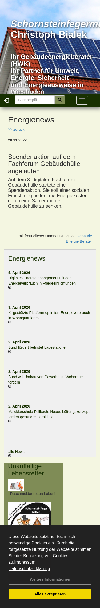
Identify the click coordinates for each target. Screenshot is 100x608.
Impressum (24, 562)
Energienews (26, 258)
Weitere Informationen (50, 579)
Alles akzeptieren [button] (50, 594)
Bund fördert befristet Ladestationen (38, 347)
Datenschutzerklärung (29, 568)
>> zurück (16, 129)
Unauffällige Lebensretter (26, 469)
